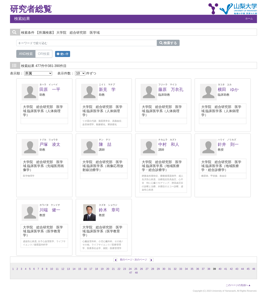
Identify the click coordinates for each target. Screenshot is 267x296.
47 (130, 272)
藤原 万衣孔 (170, 89)
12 (62, 269)
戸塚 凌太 (49, 144)
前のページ (126, 259)
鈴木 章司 (109, 210)
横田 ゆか (228, 89)
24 (130, 269)
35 (191, 269)
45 (248, 269)
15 (79, 269)
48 (136, 272)
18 (96, 269)
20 (107, 269)
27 (147, 269)
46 (253, 269)
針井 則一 (228, 144)
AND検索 (26, 53)
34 (186, 269)
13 (68, 269)
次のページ (141, 259)
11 (57, 269)
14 (74, 269)
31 (169, 269)
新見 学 (107, 89)
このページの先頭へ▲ (238, 285)
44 (242, 269)
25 (135, 269)
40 (220, 269)
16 (85, 269)
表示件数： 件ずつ (76, 73)
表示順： (31, 73)
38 (208, 269)
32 (175, 269)
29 (158, 269)
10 (51, 269)
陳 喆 (105, 144)
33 (180, 269)
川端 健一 (49, 210)
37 (203, 269)
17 (90, 269)
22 (118, 269)
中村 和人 (168, 144)
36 (197, 269)
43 (237, 269)
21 (113, 269)
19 (102, 269)
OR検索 (44, 53)
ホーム (249, 18)
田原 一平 (49, 89)
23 (124, 269)
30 (163, 269)
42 (231, 269)
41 (225, 269)
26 (141, 269)
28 (152, 269)
